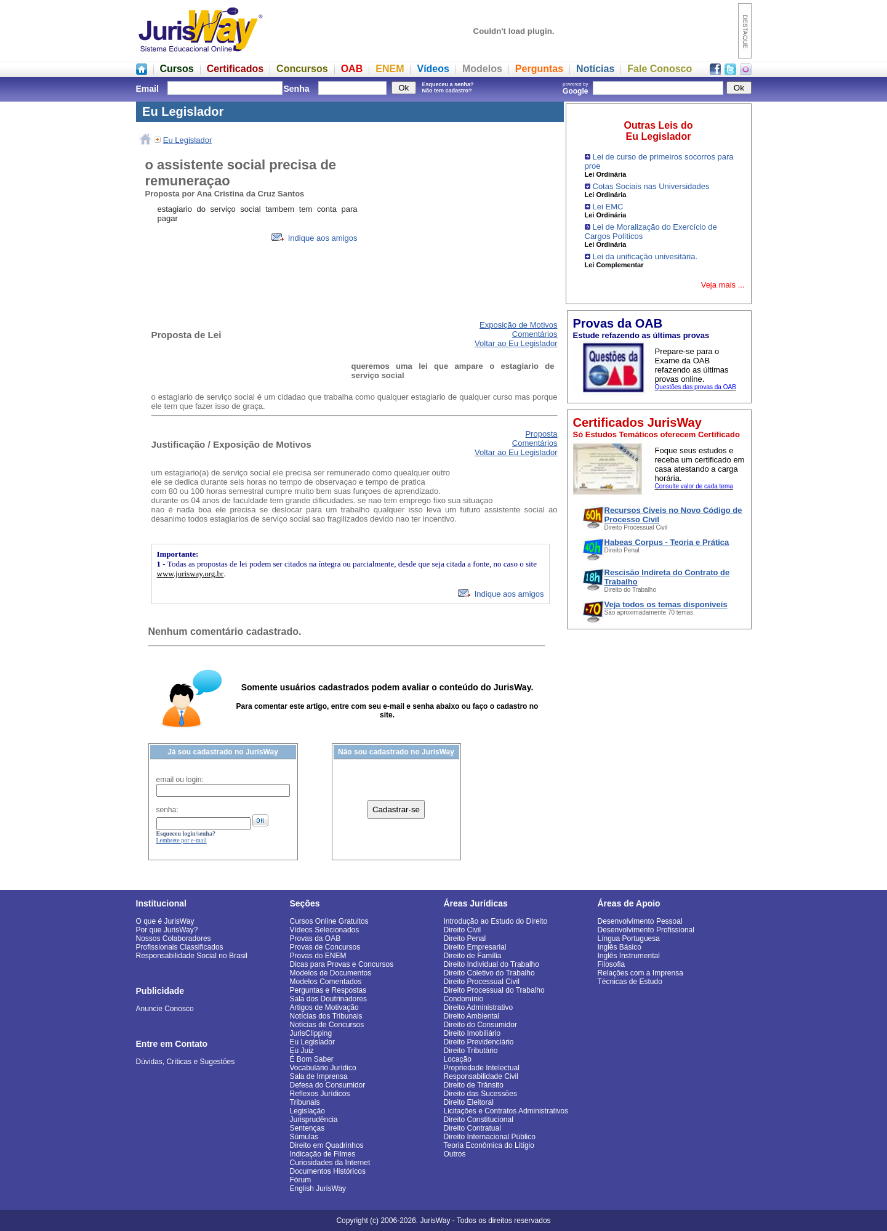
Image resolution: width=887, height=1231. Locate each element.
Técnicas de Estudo (630, 981)
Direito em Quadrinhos (327, 1145)
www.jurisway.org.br (190, 573)
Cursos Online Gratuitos (329, 921)
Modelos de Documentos (331, 973)
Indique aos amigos (314, 238)
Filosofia (611, 964)
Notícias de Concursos (327, 1024)
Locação (458, 1059)
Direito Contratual (472, 1128)
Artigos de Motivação (324, 1007)
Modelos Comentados (326, 981)
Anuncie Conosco (165, 1008)
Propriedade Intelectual (482, 1068)
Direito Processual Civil (482, 981)
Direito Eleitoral (469, 1102)
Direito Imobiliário (472, 1033)
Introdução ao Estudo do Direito (496, 921)
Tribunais (305, 1102)
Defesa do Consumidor (328, 1085)
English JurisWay (318, 1188)
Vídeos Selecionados (324, 930)
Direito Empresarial (475, 947)
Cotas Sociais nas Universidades (651, 186)
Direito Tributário (471, 1050)
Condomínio (464, 999)
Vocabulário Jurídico (323, 1068)
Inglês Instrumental (629, 955)
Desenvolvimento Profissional (646, 930)
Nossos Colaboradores (173, 938)
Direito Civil (462, 930)
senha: (167, 809)
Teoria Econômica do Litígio (489, 1145)
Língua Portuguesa (629, 938)
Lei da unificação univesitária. (645, 256)
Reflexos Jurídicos (320, 1093)
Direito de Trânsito (474, 1085)
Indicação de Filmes (323, 1154)
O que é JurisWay (165, 921)
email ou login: (180, 779)
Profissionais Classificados (179, 947)
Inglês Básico (619, 947)
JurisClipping (311, 1033)
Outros (455, 1154)
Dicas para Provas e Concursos (342, 964)
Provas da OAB (315, 938)
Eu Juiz (302, 1050)
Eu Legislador (187, 140)
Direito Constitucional (478, 1119)
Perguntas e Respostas (328, 990)
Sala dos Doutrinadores (328, 999)
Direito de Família (473, 955)
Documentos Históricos (328, 1171)
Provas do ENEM (318, 955)
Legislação (307, 1111)
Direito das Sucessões (480, 1093)
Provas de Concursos (325, 947)
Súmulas (304, 1136)
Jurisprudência (314, 1119)
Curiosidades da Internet (330, 1162)
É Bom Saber (312, 1059)
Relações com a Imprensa (640, 973)
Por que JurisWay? (167, 930)
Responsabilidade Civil (481, 1076)
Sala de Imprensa (319, 1076)
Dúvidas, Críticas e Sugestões (185, 1061)
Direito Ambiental (472, 1016)
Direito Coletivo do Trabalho (489, 973)
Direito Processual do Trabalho (494, 990)
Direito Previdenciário (479, 1042)
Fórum (300, 1180)
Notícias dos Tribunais (326, 1016)
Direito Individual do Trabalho (491, 964)
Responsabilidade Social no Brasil (191, 955)
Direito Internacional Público (490, 1136)
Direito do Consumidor (480, 1024)
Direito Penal (465, 938)
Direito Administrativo (478, 1007)
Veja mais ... (723, 284)
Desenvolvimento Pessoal (640, 921)
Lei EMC (608, 206)
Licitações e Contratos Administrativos (506, 1111)
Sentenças (307, 1128)
